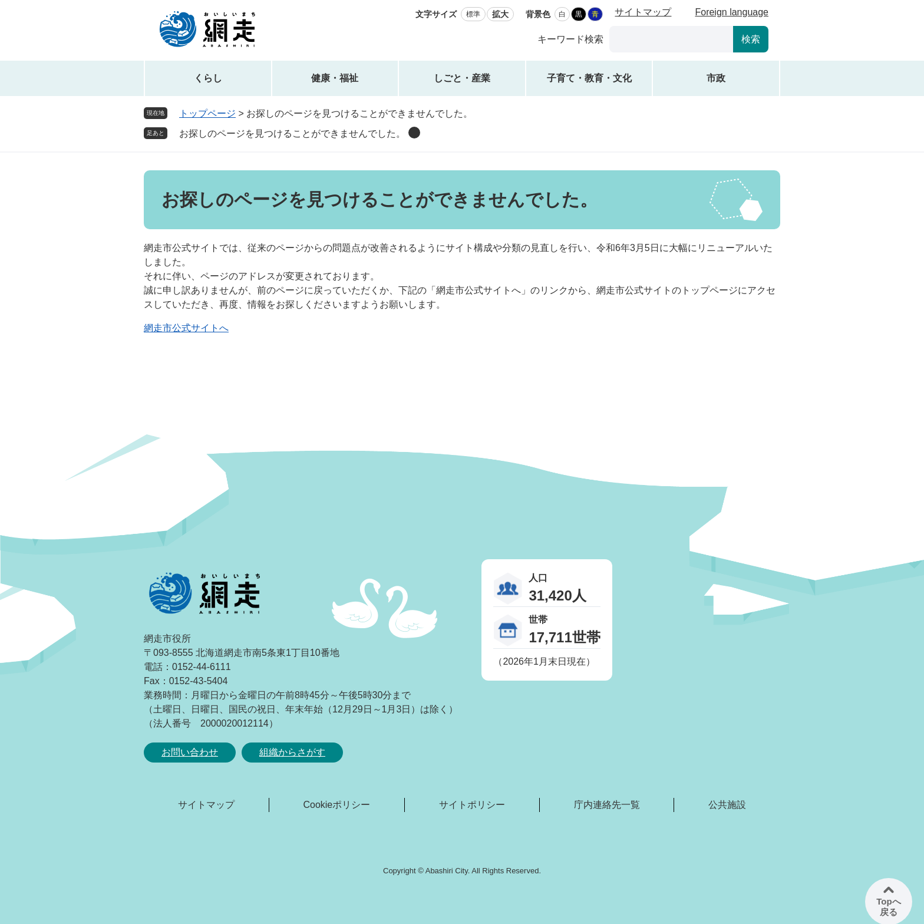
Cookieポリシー (336, 805)
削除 (414, 132)
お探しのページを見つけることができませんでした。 (292, 133)
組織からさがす (292, 752)
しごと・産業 (462, 78)
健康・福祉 (334, 78)
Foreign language (731, 12)
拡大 (500, 14)
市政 (716, 78)
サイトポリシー (472, 805)
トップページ (207, 113)
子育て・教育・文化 (589, 78)
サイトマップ (643, 12)
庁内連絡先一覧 (607, 805)
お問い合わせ (189, 752)
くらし (208, 78)
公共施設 (727, 805)
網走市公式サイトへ (186, 328)
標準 (473, 14)
